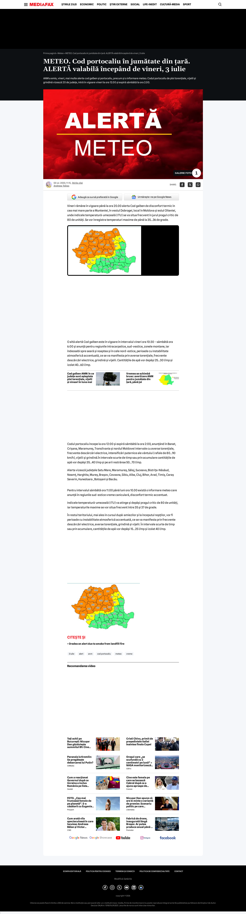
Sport (187, 4)
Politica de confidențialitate (155, 871)
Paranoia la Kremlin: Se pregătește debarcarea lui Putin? (80, 760)
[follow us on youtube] (123, 838)
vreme (129, 653)
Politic (101, 4)
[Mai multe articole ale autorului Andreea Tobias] (49, 184)
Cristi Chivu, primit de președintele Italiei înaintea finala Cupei (139, 741)
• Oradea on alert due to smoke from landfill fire (95, 643)
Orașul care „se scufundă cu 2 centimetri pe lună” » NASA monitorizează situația (139, 761)
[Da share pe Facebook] (182, 184)
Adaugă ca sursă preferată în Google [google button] (95, 197)
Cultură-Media (170, 4)
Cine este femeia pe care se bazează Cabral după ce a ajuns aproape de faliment (138, 781)
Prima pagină (49, 53)
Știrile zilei (69, 4)
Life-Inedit (150, 4)
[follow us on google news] (78, 838)
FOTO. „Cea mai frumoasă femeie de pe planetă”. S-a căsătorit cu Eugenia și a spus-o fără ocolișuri (79, 802)
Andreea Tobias (61, 186)
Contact (178, 871)
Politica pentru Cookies (98, 871)
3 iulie (71, 653)
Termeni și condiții (125, 871)
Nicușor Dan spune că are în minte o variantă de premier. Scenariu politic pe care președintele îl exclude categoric (139, 802)
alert (81, 653)
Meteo (61, 53)
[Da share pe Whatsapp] (198, 184)
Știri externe (118, 4)
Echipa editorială (72, 871)
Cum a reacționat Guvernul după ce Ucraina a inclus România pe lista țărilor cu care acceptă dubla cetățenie (78, 781)
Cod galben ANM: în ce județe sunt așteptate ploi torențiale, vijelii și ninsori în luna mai (80, 377)
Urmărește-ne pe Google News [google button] (151, 197)
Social (135, 4)
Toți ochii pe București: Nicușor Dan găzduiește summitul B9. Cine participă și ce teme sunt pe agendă (79, 742)
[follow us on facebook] (168, 838)
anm (90, 653)
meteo (118, 653)
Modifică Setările (123, 879)
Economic (87, 4)
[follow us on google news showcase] (101, 838)
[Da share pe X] (190, 184)
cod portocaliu (104, 653)
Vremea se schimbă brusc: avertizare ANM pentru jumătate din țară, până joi (139, 377)
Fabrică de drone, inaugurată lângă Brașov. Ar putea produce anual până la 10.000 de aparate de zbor (139, 822)
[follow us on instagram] (145, 838)
